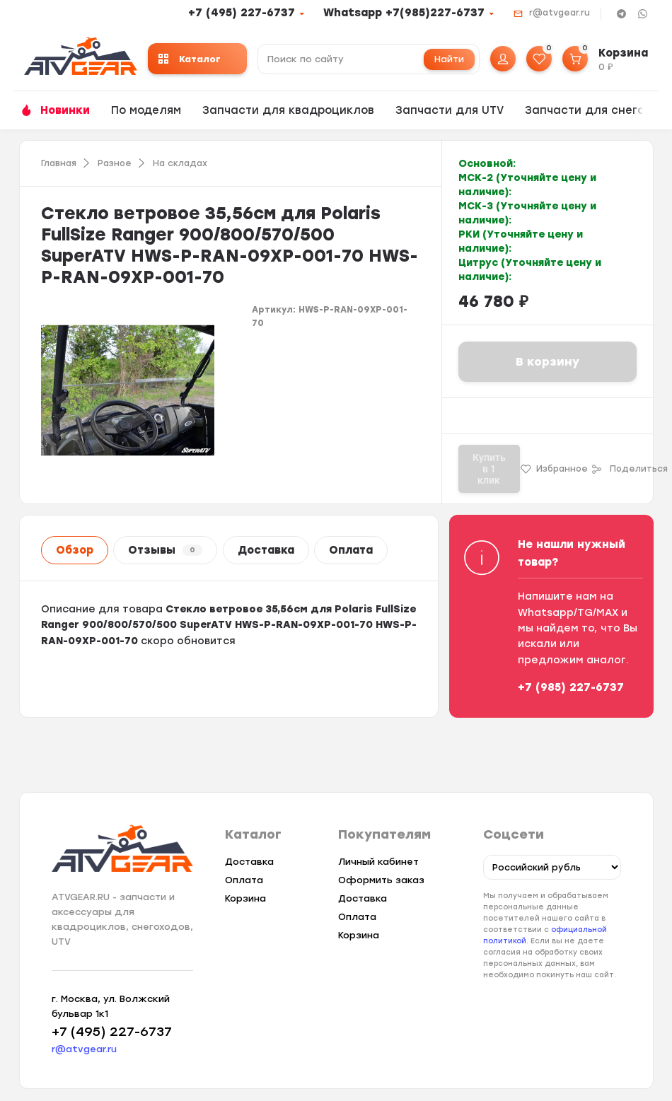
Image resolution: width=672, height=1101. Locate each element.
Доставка (266, 550)
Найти (449, 59)
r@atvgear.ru (559, 13)
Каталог (189, 59)
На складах (180, 163)
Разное (115, 163)
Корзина (245, 898)
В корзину (547, 361)
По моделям (146, 110)
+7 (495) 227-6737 (241, 12)
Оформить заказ (380, 880)
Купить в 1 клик (489, 469)
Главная (58, 163)
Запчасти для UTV (449, 110)
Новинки (65, 110)
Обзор (74, 550)
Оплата (351, 550)
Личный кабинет (377, 861)
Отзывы (165, 550)
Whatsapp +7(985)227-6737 (404, 12)
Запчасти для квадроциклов (288, 110)
